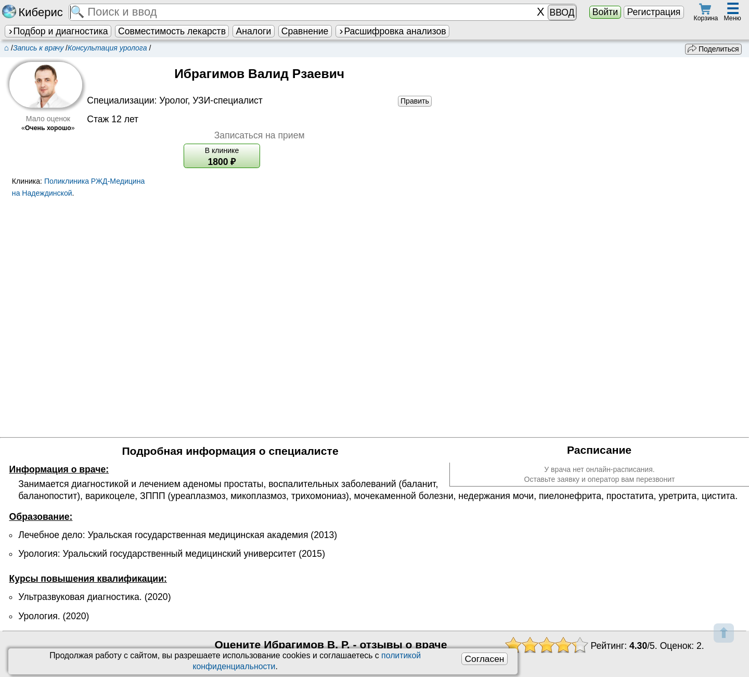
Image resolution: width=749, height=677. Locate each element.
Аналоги (254, 31)
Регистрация (653, 12)
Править (415, 101)
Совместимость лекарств (172, 31)
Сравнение (304, 31)
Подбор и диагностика (58, 31)
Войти (605, 12)
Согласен (484, 659)
